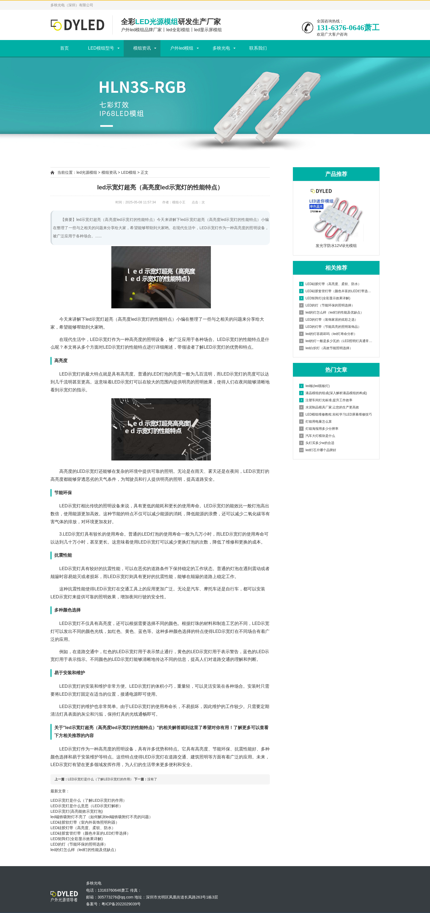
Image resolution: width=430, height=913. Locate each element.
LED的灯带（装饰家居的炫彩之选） (328, 319)
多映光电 (221, 48)
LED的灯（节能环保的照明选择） (79, 844)
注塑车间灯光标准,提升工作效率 (325, 400)
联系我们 (258, 48)
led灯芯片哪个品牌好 (317, 450)
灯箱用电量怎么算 (315, 421)
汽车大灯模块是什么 (317, 436)
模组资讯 (142, 48)
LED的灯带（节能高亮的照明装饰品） (330, 327)
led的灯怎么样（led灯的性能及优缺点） (84, 849)
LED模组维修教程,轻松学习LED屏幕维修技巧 (335, 414)
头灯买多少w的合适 (316, 443)
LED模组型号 (101, 48)
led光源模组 (87, 172)
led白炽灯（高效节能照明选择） (326, 348)
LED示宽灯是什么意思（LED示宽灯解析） (86, 806)
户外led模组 (181, 48)
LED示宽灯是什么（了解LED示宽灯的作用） (100, 779)
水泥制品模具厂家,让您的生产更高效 (329, 407)
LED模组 (128, 172)
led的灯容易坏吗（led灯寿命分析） (328, 334)
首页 (64, 48)
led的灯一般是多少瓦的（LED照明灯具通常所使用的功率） (336, 341)
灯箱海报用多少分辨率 (318, 428)
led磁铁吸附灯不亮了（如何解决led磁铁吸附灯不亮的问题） (101, 817)
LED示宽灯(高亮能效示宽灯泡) (76, 811)
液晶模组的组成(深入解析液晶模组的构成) (333, 393)
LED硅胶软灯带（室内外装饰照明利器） (84, 822)
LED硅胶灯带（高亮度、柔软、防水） (82, 828)
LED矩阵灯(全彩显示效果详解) (76, 839)
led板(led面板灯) (314, 386)
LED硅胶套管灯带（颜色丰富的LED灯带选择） (90, 833)
